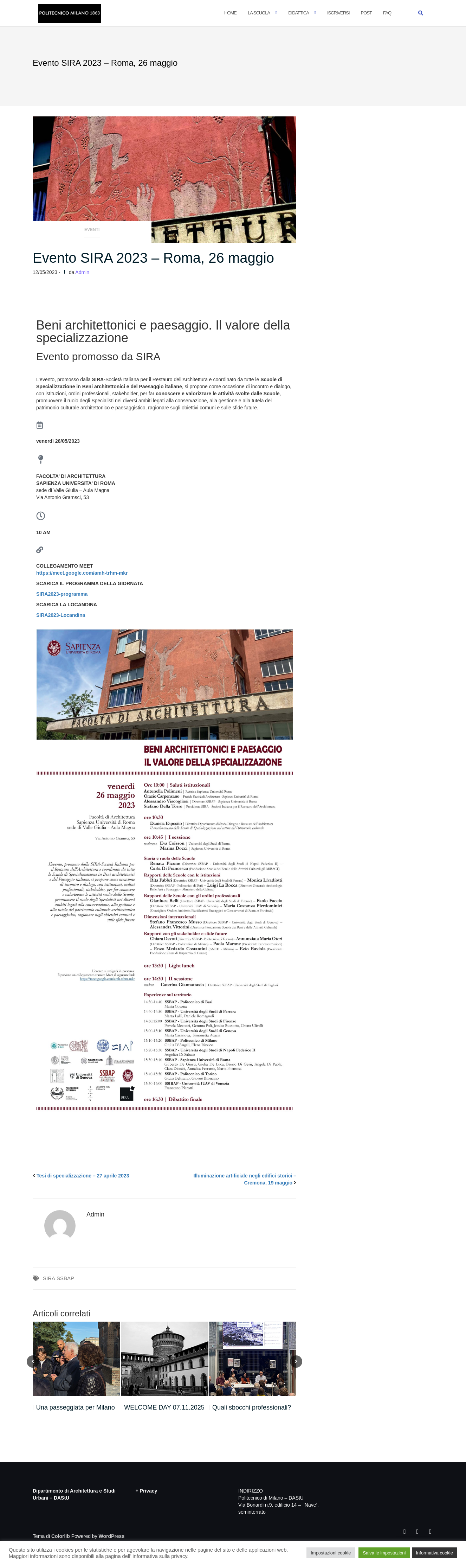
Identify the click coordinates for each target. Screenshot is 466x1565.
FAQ (387, 12)
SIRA (49, 1278)
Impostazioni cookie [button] (331, 1553)
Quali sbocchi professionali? (251, 1407)
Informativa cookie (434, 1553)
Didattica (298, 12)
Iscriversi (338, 12)
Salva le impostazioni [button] (384, 1553)
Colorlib (60, 1536)
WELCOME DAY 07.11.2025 (164, 1407)
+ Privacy (146, 1491)
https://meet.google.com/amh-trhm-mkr (82, 573)
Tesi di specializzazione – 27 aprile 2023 (83, 1175)
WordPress (112, 1536)
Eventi (91, 229)
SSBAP (65, 1278)
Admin (82, 272)
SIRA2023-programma (62, 594)
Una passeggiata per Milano (75, 1407)
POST (366, 12)
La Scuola (259, 12)
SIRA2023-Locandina (60, 615)
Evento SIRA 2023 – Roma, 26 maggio (153, 258)
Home (230, 12)
